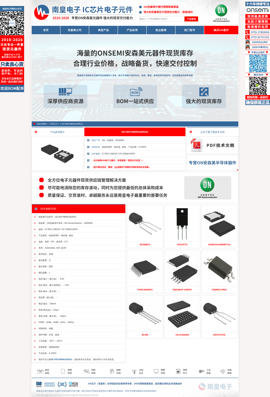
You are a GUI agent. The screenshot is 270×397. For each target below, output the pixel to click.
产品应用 (132, 30)
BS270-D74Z (219, 335)
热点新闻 (161, 30)
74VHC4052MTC (145, 290)
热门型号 (189, 30)
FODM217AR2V (219, 290)
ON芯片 (54, 124)
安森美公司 (75, 30)
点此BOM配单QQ (260, 47)
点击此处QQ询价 (260, 42)
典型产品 (103, 30)
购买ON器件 (221, 30)
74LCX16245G (182, 335)
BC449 (145, 335)
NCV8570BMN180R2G (72, 124)
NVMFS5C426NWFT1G (219, 244)
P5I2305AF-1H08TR (182, 290)
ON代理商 (41, 124)
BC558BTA (145, 244)
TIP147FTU (182, 244)
